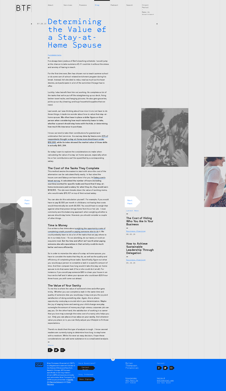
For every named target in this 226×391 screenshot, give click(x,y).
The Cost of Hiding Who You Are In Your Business (139, 221)
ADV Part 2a (132, 380)
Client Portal (145, 6)
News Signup (86, 379)
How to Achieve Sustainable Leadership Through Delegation (140, 248)
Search (129, 5)
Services (68, 5)
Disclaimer (131, 378)
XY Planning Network (55, 382)
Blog (97, 5)
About (50, 5)
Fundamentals (54, 55)
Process (83, 5)
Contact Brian (87, 368)
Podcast (114, 5)
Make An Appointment (148, 13)
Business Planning (135, 231)
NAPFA (70, 380)
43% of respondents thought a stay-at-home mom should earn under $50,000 (78, 139)
